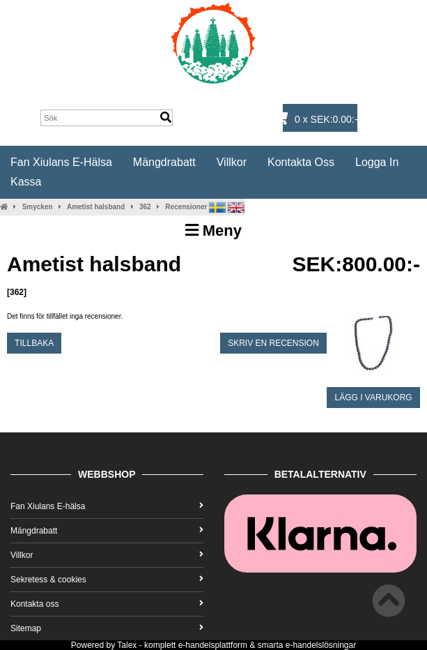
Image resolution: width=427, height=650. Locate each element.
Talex (127, 645)
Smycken (37, 207)
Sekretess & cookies (106, 579)
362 (145, 207)
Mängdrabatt (164, 162)
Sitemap (106, 628)
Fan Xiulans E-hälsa (61, 162)
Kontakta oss (300, 162)
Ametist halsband (96, 207)
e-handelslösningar (321, 645)
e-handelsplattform (212, 645)
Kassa (25, 182)
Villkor (232, 162)
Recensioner (186, 207)
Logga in (376, 162)
